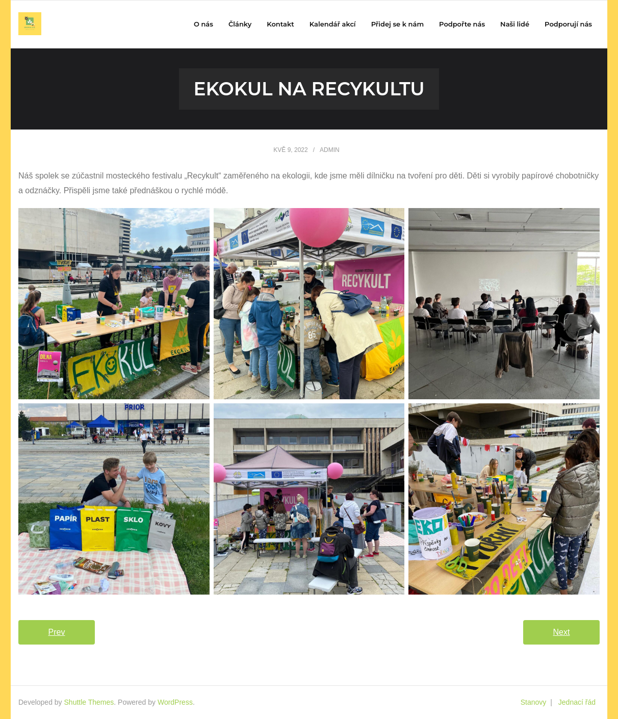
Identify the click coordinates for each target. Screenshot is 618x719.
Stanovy (534, 702)
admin (330, 149)
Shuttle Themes (89, 702)
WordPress (175, 702)
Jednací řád (577, 702)
